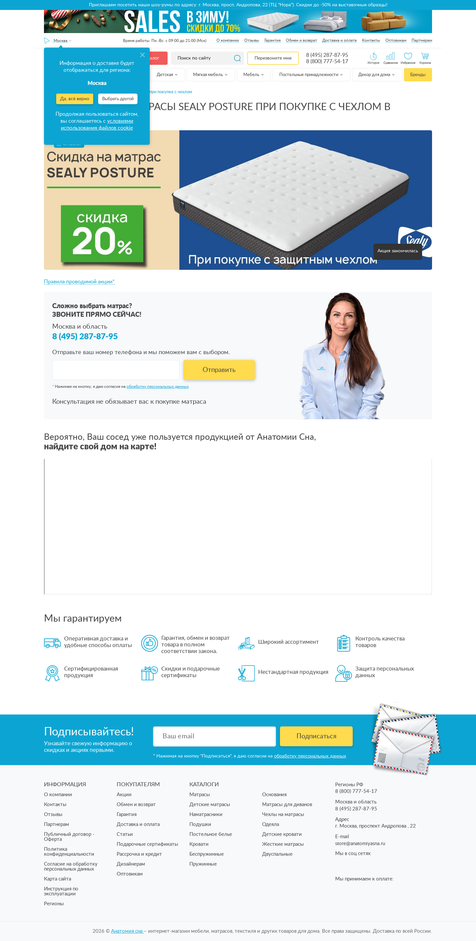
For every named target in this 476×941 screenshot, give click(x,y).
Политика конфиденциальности (69, 852)
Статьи (125, 834)
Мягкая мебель (210, 75)
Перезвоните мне (273, 58)
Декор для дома (377, 75)
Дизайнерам (131, 864)
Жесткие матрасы (283, 844)
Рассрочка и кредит (139, 854)
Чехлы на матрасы (283, 814)
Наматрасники (205, 814)
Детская (167, 75)
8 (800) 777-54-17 (327, 61)
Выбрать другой (118, 99)
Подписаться (317, 736)
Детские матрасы (209, 804)
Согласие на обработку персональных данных (71, 867)
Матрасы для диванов (287, 804)
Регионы (54, 903)
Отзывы (251, 40)
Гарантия (272, 40)
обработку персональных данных (158, 387)
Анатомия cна (127, 931)
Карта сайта (57, 879)
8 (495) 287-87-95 (327, 55)
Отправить (219, 370)
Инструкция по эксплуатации (61, 891)
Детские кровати (282, 834)
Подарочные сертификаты (147, 844)
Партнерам (422, 40)
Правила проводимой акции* (79, 281)
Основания (274, 794)
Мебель (254, 75)
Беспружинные (206, 854)
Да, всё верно (74, 99)
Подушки (200, 824)
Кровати (199, 844)
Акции (124, 794)
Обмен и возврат (301, 40)
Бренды (417, 75)
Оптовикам (395, 40)
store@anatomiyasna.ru (360, 843)
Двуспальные (277, 854)
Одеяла (270, 824)
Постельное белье (210, 834)
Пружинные (203, 864)
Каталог (150, 58)
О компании (228, 40)
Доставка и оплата (339, 40)
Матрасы (199, 794)
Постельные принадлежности (311, 75)
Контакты (371, 40)
